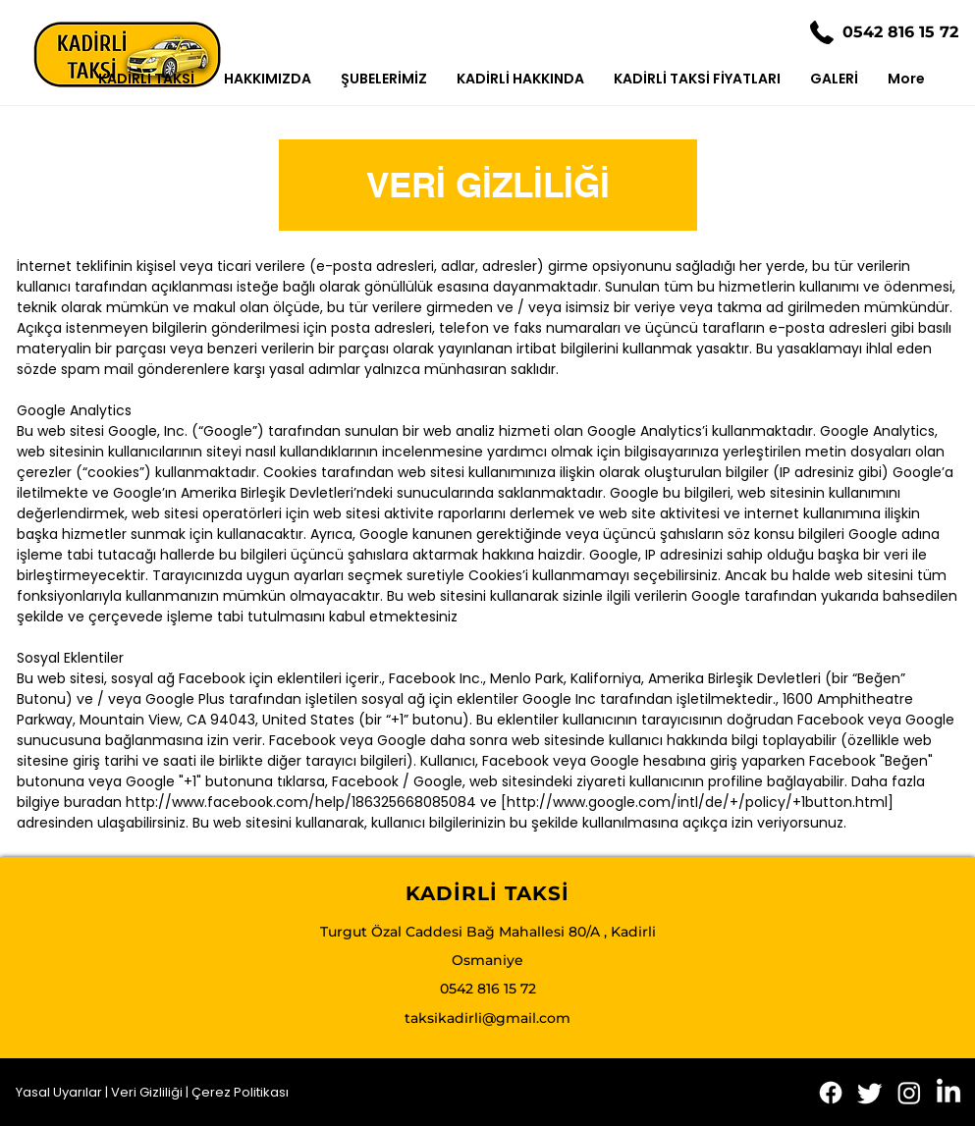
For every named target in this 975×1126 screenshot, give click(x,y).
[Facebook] (830, 1092)
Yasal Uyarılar (59, 1092)
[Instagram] (909, 1092)
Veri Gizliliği (148, 1092)
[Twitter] (870, 1092)
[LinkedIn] (948, 1092)
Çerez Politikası (240, 1092)
